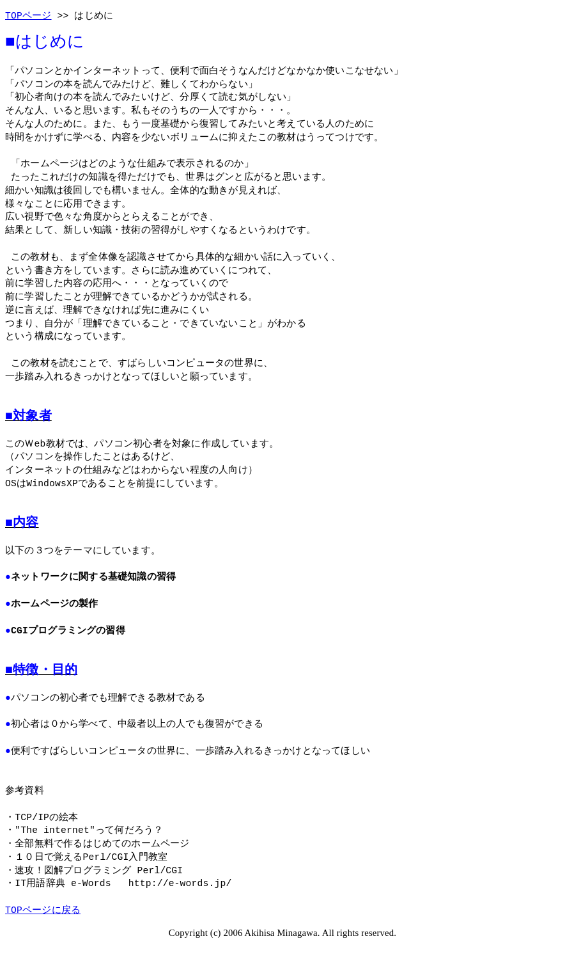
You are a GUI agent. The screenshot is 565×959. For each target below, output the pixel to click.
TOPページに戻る (43, 911)
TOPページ (28, 16)
